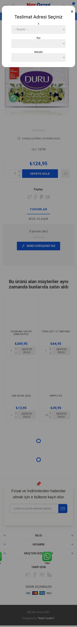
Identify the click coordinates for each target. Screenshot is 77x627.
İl (38, 23)
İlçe (38, 38)
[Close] (72, 11)
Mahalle (38, 52)
